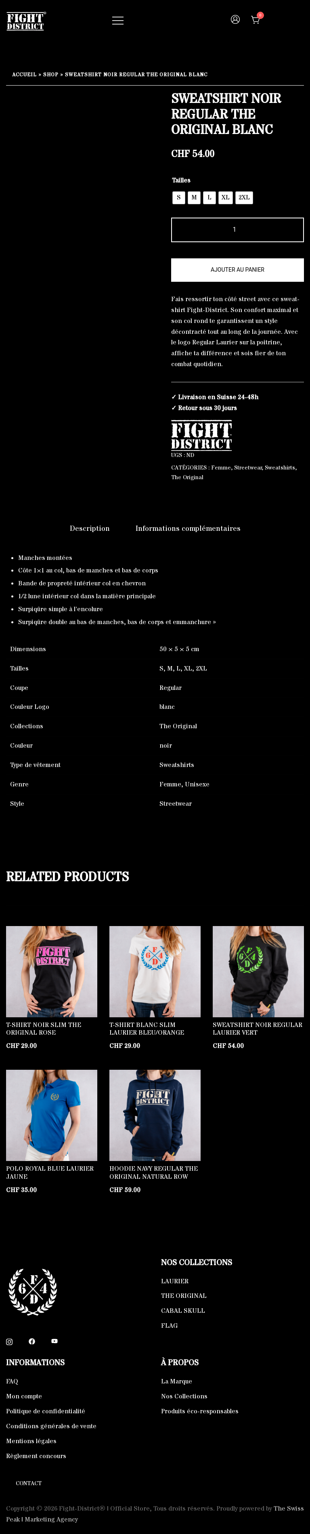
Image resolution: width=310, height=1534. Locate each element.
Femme (221, 468)
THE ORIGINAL (184, 1295)
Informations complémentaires (188, 529)
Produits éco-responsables (200, 1411)
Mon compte (24, 1396)
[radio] (179, 198)
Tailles (181, 180)
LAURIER (175, 1281)
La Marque (176, 1381)
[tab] (90, 529)
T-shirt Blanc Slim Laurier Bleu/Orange (146, 1029)
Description (90, 529)
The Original (187, 478)
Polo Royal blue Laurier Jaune (50, 1172)
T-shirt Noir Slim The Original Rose (43, 1029)
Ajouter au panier (237, 269)
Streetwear (248, 468)
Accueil (24, 74)
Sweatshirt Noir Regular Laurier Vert (257, 1029)
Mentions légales (31, 1441)
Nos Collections (184, 1396)
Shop (51, 74)
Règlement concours (36, 1456)
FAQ (12, 1381)
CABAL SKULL (183, 1310)
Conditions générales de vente (51, 1426)
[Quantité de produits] (237, 229)
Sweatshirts (280, 468)
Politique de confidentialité (45, 1411)
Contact (29, 1484)
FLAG (169, 1325)
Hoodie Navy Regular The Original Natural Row (153, 1172)
